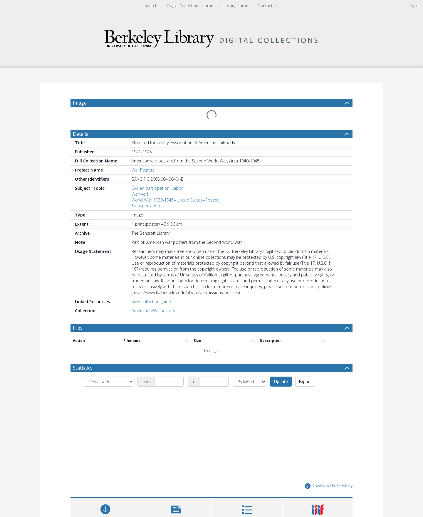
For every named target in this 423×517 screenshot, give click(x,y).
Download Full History (328, 486)
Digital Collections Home (190, 6)
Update (281, 381)
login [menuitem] (414, 6)
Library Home (235, 6)
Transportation (146, 206)
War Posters (143, 170)
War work (140, 194)
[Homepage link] (211, 37)
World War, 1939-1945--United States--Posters (176, 200)
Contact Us (268, 6)
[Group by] (108, 382)
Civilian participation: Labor (157, 188)
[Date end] (214, 382)
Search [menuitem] (151, 6)
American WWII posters (153, 310)
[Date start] (169, 382)
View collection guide (151, 301)
